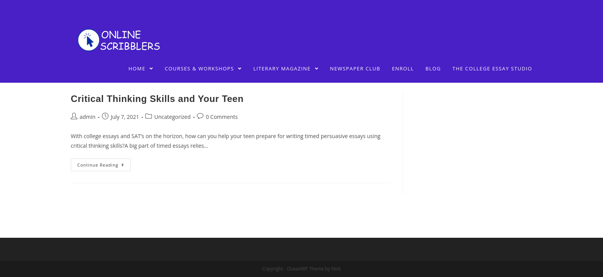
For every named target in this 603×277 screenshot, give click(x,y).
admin (87, 116)
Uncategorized (172, 116)
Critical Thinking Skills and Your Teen (157, 98)
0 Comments (222, 116)
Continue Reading (100, 165)
